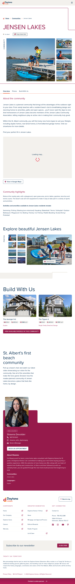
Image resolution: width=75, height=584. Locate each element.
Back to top (65, 499)
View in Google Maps (13, 182)
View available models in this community (22, 331)
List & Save (37, 533)
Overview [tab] (6, 91)
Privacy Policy (7, 574)
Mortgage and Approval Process (37, 520)
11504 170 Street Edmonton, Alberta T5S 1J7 (60, 520)
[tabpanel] (37, 159)
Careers (13, 524)
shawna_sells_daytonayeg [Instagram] (17, 440)
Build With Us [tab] (23, 91)
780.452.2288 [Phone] (61, 516)
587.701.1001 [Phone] (12, 437)
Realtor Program (32, 529)
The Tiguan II (44, 319)
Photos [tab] (14, 91)
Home (7, 18)
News (29, 515)
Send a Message (14, 443)
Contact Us (55, 511)
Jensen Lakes (10, 477)
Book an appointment (18, 448)
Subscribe (63, 545)
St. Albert (7, 34)
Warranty (13, 529)
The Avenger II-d (9, 319)
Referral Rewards (33, 524)
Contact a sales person (37, 581)
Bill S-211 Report (17, 574)
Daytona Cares (13, 520)
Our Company (13, 515)
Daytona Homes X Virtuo (37, 511)
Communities (16, 18)
